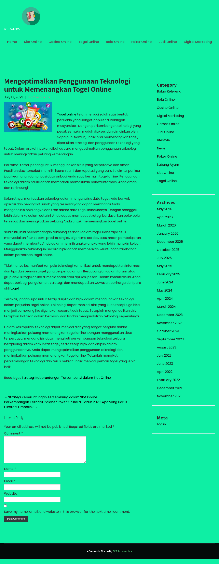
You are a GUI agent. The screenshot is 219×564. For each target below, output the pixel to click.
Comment (13, 433)
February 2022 (168, 380)
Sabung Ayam (168, 164)
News (161, 148)
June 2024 (165, 282)
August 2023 (166, 347)
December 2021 (169, 388)
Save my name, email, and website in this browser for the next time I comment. (67, 516)
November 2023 (169, 323)
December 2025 (170, 241)
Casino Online (60, 41)
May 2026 (164, 209)
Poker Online (141, 41)
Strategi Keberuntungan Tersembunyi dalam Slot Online (66, 377)
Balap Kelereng (169, 91)
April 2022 (165, 371)
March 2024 (166, 306)
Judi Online (168, 41)
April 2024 (165, 298)
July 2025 (164, 258)
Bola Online (115, 41)
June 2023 (165, 363)
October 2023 (168, 331)
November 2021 (169, 396)
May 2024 (164, 290)
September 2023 (170, 339)
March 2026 (166, 225)
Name (10, 473)
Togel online (66, 114)
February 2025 (168, 274)
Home (12, 41)
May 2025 (164, 266)
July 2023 (164, 355)
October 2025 (168, 249)
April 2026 (165, 217)
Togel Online (88, 41)
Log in (161, 424)
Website (10, 498)
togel (14, 288)
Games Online (168, 124)
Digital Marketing (198, 41)
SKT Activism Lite (122, 556)
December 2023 (170, 314)
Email (9, 486)
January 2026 (167, 233)
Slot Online (33, 41)
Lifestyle (163, 140)
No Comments (39, 97)
